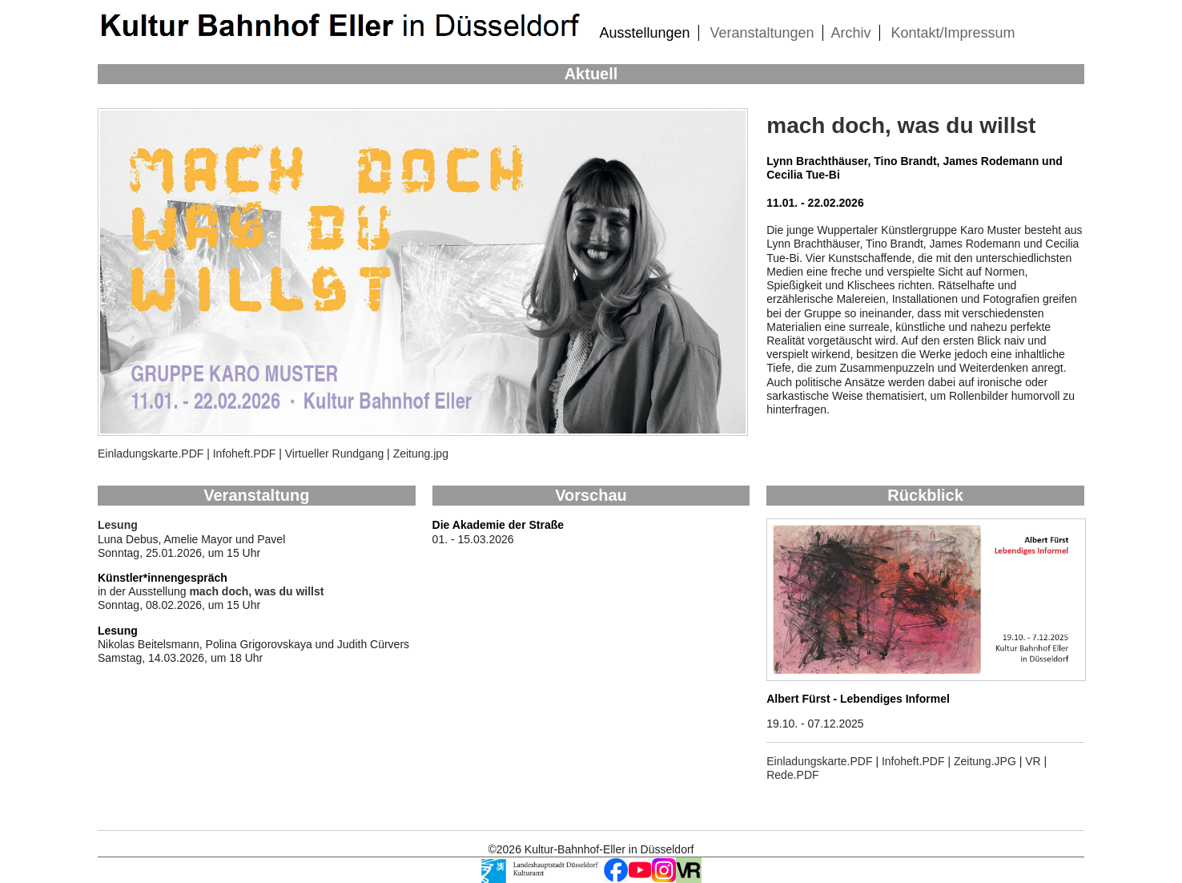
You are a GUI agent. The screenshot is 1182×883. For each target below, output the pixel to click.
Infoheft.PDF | (918, 761)
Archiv (851, 33)
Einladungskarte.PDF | (154, 453)
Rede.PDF (792, 774)
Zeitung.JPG (985, 761)
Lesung (118, 524)
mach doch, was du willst (900, 125)
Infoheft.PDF (242, 453)
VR (1032, 761)
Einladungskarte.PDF (819, 761)
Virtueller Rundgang (334, 453)
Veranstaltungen (762, 33)
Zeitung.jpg (420, 453)
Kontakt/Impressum (953, 33)
